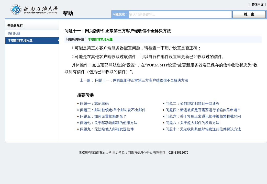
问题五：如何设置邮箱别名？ (103, 116)
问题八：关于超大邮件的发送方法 (192, 123)
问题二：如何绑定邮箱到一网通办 (192, 103)
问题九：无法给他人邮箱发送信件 (107, 129)
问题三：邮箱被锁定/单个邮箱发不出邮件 (113, 110)
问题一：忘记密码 (94, 103)
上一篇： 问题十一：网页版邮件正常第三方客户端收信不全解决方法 (134, 80)
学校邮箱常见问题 (33, 40)
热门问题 (14, 33)
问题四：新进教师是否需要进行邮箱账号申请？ (203, 110)
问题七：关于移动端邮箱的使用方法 (108, 123)
